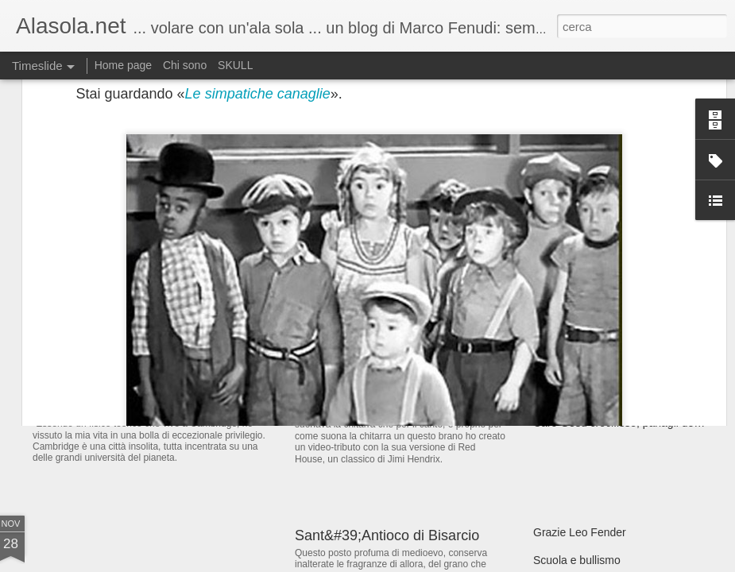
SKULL (235, 65)
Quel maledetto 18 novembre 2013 (619, 394)
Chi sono (185, 65)
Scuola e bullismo (577, 560)
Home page (123, 65)
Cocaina (553, 339)
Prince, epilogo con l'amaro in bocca (409, 396)
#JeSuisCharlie (570, 283)
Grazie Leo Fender (579, 532)
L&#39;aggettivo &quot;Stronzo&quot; (626, 311)
